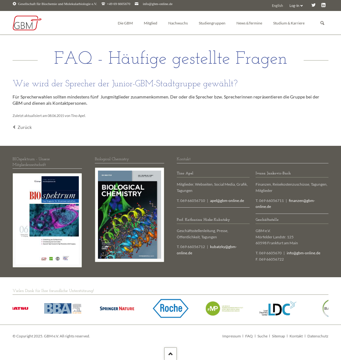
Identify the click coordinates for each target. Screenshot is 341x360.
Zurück (25, 127)
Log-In (294, 5)
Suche (262, 336)
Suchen (322, 23)
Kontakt (296, 336)
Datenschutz (317, 336)
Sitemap (278, 336)
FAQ (249, 336)
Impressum (231, 336)
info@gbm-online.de (158, 4)
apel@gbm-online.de (227, 200)
